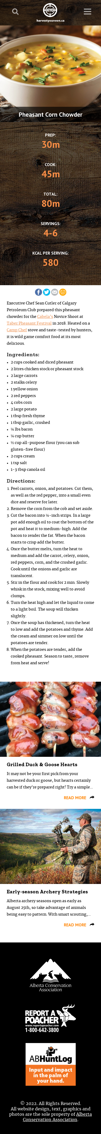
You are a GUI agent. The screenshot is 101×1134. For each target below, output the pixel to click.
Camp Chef (17, 330)
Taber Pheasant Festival (29, 323)
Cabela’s (45, 317)
